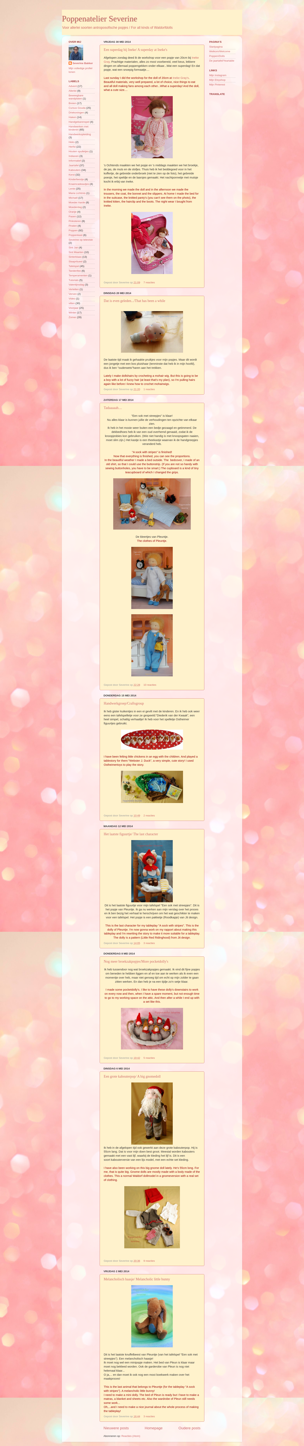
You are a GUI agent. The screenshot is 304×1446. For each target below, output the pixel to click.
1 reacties (149, 389)
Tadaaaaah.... (113, 408)
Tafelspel (74, 266)
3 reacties (149, 943)
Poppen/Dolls (217, 56)
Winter (72, 312)
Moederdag (75, 207)
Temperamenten (78, 275)
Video (72, 298)
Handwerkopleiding (80, 134)
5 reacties (149, 1057)
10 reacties (149, 684)
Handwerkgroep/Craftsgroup (124, 703)
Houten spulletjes (79, 151)
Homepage (153, 1428)
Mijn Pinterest (217, 84)
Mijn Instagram (217, 75)
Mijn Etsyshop (217, 79)
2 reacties (149, 815)
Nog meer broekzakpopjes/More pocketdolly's (136, 961)
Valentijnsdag (76, 284)
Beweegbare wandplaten (76, 97)
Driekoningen (76, 112)
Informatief (75, 160)
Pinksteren (75, 221)
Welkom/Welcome (219, 51)
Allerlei (73, 90)
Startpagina (216, 46)
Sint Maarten (76, 252)
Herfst (72, 146)
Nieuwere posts (116, 1428)
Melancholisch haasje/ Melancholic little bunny (137, 1279)
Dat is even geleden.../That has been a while (134, 301)
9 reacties (149, 1260)
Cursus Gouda (77, 107)
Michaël (73, 197)
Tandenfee (75, 270)
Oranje (73, 211)
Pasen (72, 216)
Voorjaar (73, 307)
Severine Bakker (83, 63)
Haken (72, 117)
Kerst (72, 174)
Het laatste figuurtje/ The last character (131, 834)
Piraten (73, 225)
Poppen (73, 230)
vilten (72, 303)
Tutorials (74, 280)
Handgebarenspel (79, 121)
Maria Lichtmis (77, 193)
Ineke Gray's (181, 77)
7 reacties (149, 282)
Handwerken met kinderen (78, 128)
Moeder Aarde (77, 202)
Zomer (72, 317)
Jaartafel (74, 165)
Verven (73, 293)
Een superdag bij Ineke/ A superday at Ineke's (135, 50)
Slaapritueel (75, 261)
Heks (72, 142)
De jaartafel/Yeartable (221, 60)
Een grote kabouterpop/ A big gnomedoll (132, 1076)
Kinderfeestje (76, 179)
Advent (73, 86)
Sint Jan (73, 247)
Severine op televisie (81, 239)
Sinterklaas (75, 256)
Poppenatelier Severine (99, 18)
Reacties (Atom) (130, 1436)
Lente (72, 188)
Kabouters (75, 170)
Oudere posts (189, 1428)
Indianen (74, 156)
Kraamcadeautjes (79, 184)
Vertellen (74, 289)
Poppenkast (75, 235)
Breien (72, 103)
